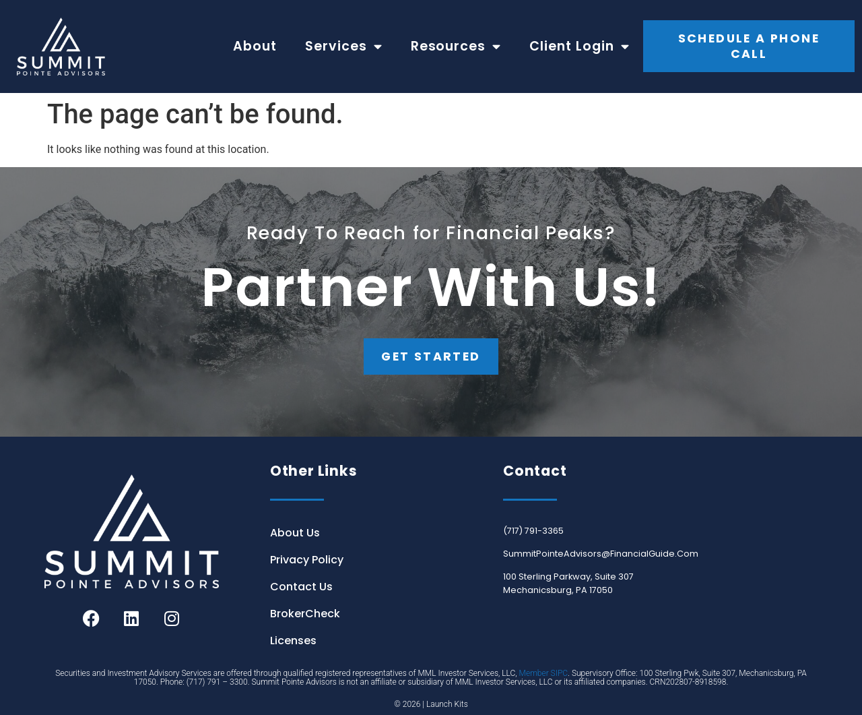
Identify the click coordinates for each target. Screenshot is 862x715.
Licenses (293, 640)
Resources (456, 46)
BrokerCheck (305, 613)
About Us (295, 532)
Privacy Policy (306, 559)
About (255, 46)
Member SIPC (543, 673)
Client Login (579, 46)
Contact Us (301, 586)
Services (344, 46)
